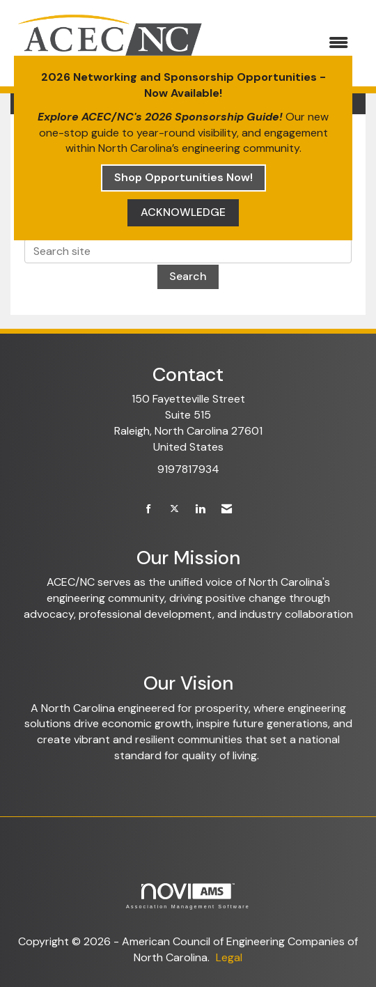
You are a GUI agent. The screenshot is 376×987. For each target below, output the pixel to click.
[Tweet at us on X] (174, 509)
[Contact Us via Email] (226, 509)
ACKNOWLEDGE (183, 212)
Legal (229, 957)
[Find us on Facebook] (148, 509)
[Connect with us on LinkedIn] (200, 509)
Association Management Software (188, 896)
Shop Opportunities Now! (183, 177)
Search (188, 276)
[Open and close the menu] (286, 44)
